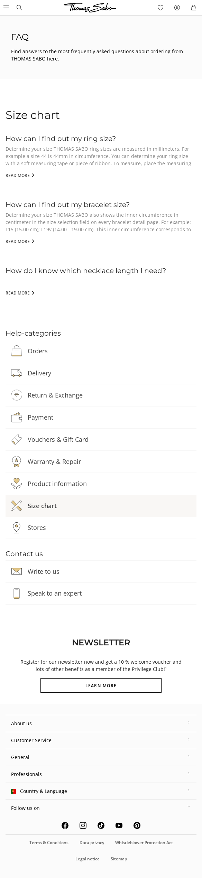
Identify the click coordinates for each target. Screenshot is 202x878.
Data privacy (92, 843)
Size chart (42, 506)
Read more (18, 175)
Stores (37, 527)
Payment (40, 417)
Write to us (43, 571)
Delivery (39, 373)
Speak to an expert (55, 593)
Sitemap (119, 859)
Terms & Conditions (48, 843)
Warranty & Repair (54, 461)
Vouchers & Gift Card (58, 439)
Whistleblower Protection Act (144, 843)
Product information (57, 483)
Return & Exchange (55, 395)
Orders (38, 351)
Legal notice (87, 859)
